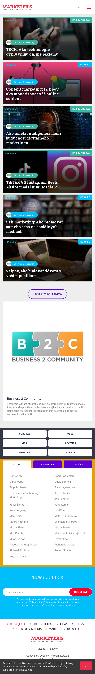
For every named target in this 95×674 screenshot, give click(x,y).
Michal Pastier (62, 527)
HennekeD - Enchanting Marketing (24, 495)
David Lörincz (62, 481)
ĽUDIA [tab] (17, 464)
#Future (24, 452)
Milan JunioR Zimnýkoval (69, 533)
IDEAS (62, 624)
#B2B (70, 433)
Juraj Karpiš (61, 504)
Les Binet (60, 510)
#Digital (24, 433)
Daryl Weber (17, 481)
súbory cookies (35, 663)
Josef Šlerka (17, 504)
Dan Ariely (16, 476)
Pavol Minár (61, 539)
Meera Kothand (19, 522)
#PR (24, 443)
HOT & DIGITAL (41, 624)
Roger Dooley (18, 556)
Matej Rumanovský (65, 516)
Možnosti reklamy (47, 648)
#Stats (70, 452)
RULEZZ (78, 624)
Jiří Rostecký (62, 493)
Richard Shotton (19, 550)
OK (86, 665)
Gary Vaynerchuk (64, 487)
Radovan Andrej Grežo (23, 544)
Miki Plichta (16, 533)
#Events (70, 443)
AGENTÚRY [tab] (47, 464)
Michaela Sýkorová (65, 522)
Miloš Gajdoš (17, 539)
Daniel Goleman (64, 476)
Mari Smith (16, 516)
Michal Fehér (17, 527)
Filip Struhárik (18, 487)
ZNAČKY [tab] (78, 464)
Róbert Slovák (62, 550)
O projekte (16, 624)
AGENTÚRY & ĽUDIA (27, 629)
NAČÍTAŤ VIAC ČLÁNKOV (47, 294)
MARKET (53, 629)
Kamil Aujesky (18, 510)
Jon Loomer (61, 499)
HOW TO (71, 629)
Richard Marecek (64, 544)
